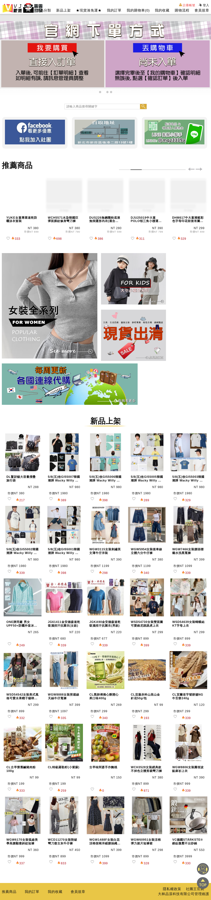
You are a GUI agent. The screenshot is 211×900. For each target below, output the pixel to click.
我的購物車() (138, 10)
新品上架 (63, 10)
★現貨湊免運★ (89, 10)
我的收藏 (162, 10)
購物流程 (182, 10)
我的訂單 (114, 10)
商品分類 (43, 10)
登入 (204, 5)
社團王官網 (195, 889)
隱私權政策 (172, 889)
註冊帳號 (187, 5)
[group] (105, 55)
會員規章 (202, 10)
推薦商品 (9, 892)
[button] (100, 92)
